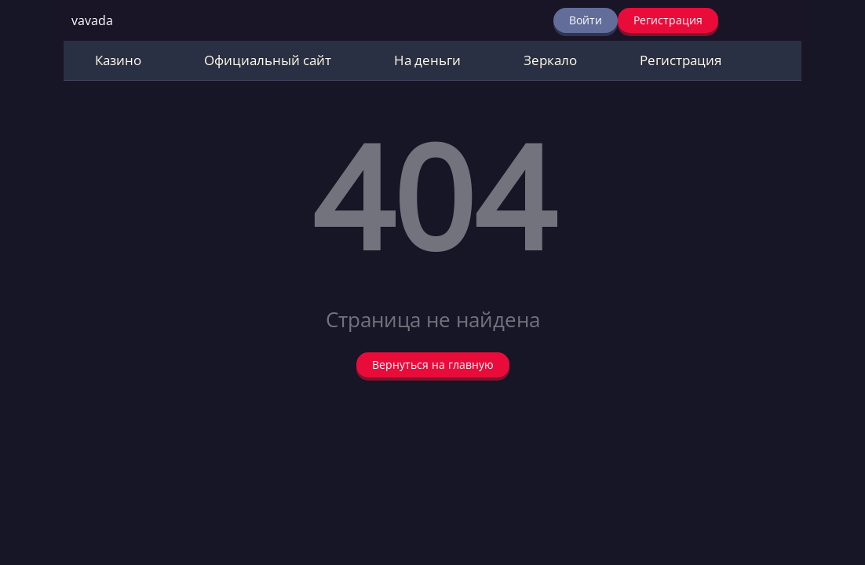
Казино (118, 60)
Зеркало (550, 60)
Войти (585, 20)
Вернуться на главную (433, 364)
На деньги (427, 60)
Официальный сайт (267, 60)
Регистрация (668, 20)
